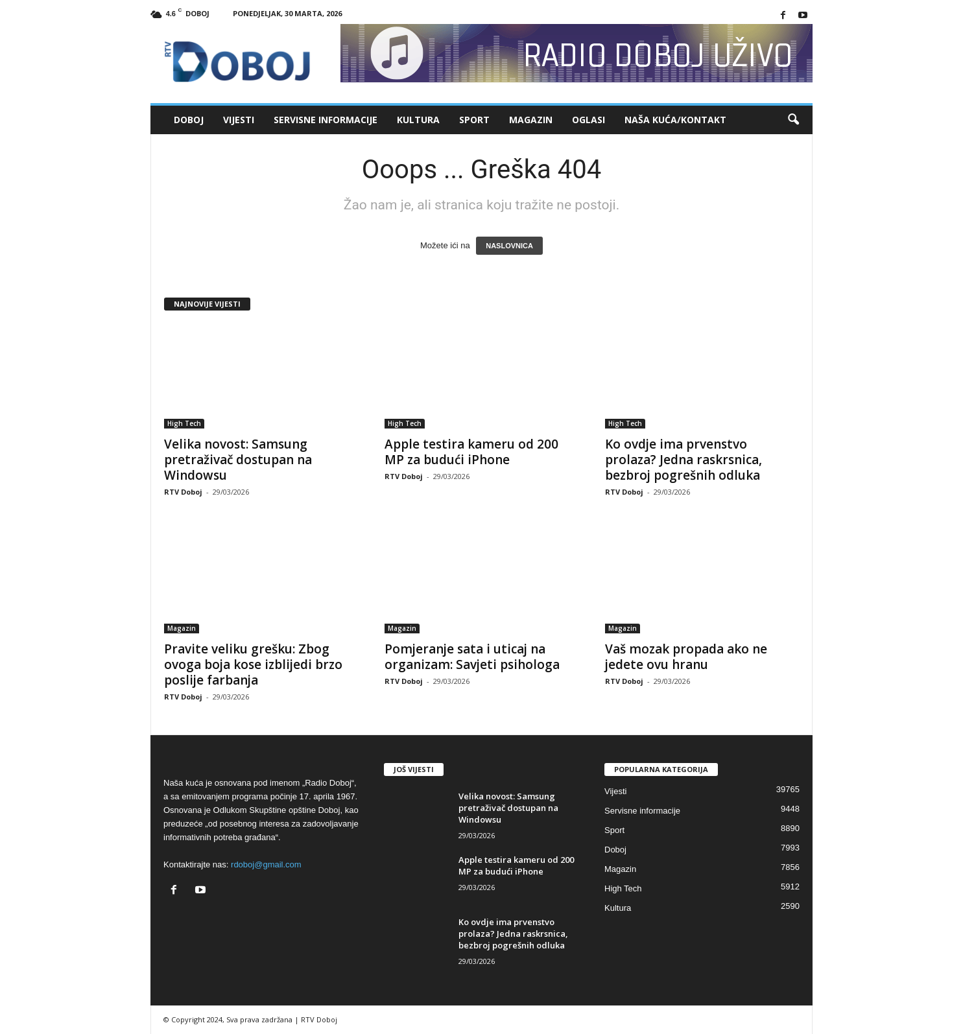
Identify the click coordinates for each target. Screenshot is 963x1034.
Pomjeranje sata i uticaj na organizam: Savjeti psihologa (472, 656)
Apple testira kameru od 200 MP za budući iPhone (471, 452)
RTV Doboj (183, 492)
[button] (793, 120)
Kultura (418, 119)
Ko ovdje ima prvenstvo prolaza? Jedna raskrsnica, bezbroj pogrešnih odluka (683, 460)
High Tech (184, 423)
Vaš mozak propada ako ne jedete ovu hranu (686, 656)
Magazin (531, 119)
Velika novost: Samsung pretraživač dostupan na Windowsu (238, 460)
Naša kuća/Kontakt (675, 119)
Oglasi (588, 119)
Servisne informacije (325, 119)
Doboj (189, 119)
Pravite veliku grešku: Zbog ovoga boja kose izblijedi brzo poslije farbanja (253, 664)
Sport (474, 119)
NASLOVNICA (509, 246)
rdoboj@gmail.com (266, 864)
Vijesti (238, 119)
